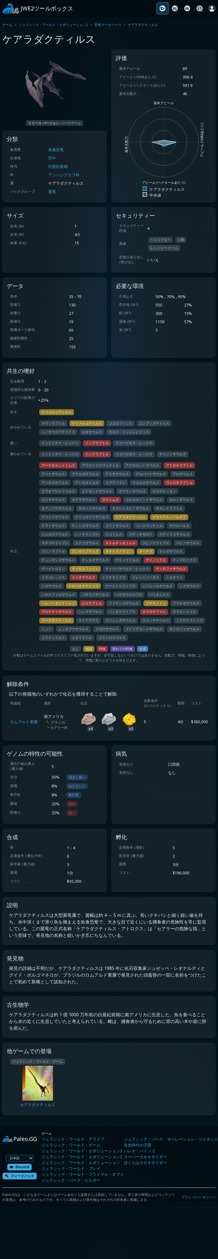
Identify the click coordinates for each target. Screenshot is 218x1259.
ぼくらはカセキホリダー (145, 1162)
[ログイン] (212, 8)
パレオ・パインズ (139, 1150)
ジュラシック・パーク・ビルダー (70, 1180)
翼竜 (52, 191)
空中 (52, 158)
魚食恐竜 (56, 149)
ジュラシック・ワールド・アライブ (72, 1139)
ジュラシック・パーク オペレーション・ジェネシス (171, 1139)
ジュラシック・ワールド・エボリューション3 (81, 1150)
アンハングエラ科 (64, 174)
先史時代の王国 (137, 1145)
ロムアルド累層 (24, 721)
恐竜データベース (107, 24)
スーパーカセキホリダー (145, 1156)
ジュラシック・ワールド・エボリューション (80, 1162)
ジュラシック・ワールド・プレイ (70, 1168)
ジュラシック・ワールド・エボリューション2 (53, 24)
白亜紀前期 (58, 166)
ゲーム (7, 24)
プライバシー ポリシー (198, 1197)
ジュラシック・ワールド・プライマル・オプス (82, 1174)
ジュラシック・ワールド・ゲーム (70, 1145)
